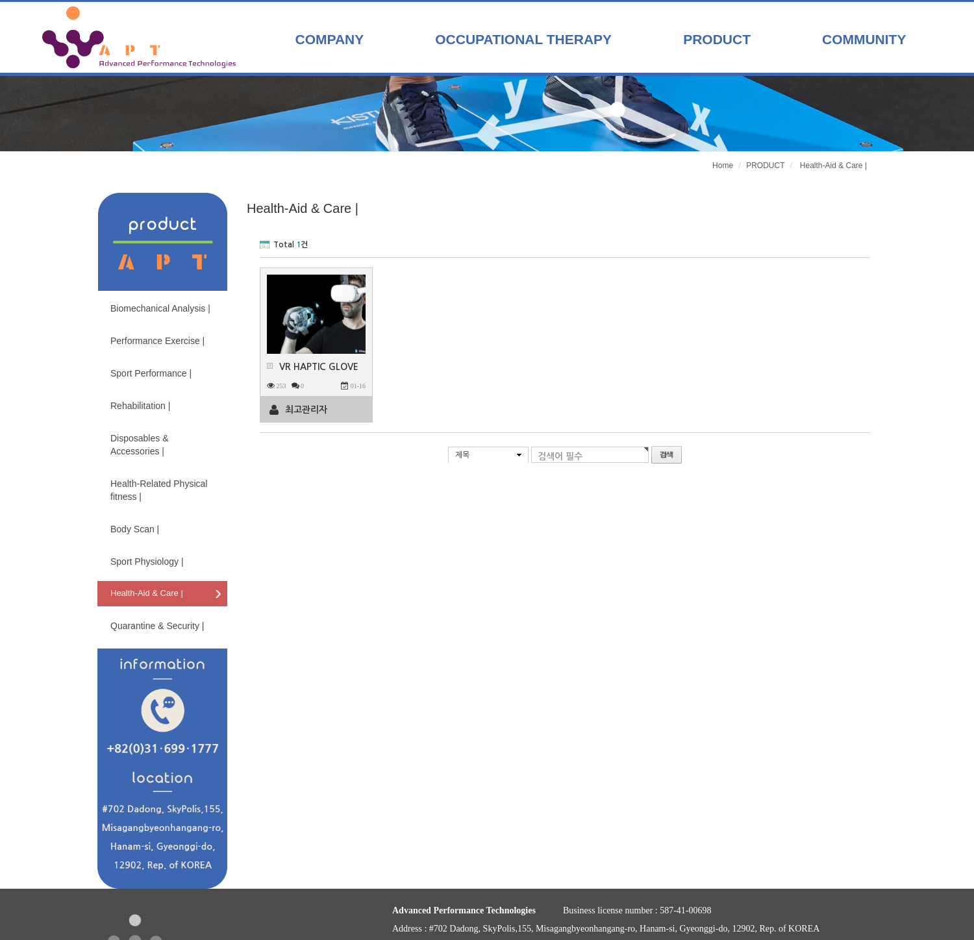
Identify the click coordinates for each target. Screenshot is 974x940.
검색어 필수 (560, 456)
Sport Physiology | (147, 561)
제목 (462, 455)
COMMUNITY (864, 39)
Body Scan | (134, 529)
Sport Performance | (151, 373)
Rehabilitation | (140, 406)
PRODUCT (717, 39)
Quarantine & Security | (157, 626)
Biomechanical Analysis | (160, 308)
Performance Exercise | (157, 341)
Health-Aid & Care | (146, 593)
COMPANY (329, 39)
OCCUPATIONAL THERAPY (523, 39)
